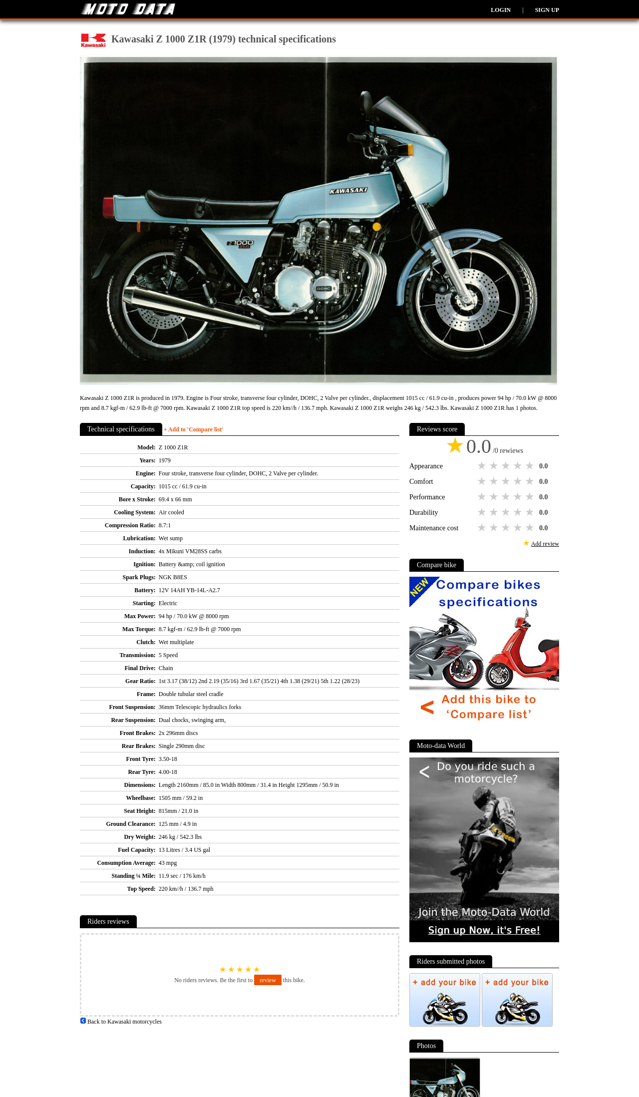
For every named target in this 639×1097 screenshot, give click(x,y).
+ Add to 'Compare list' (194, 429)
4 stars (519, 466)
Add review (545, 543)
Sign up (547, 9)
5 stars (531, 466)
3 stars (507, 466)
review (268, 980)
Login (501, 9)
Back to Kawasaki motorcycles (121, 1021)
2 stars (495, 466)
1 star (483, 466)
